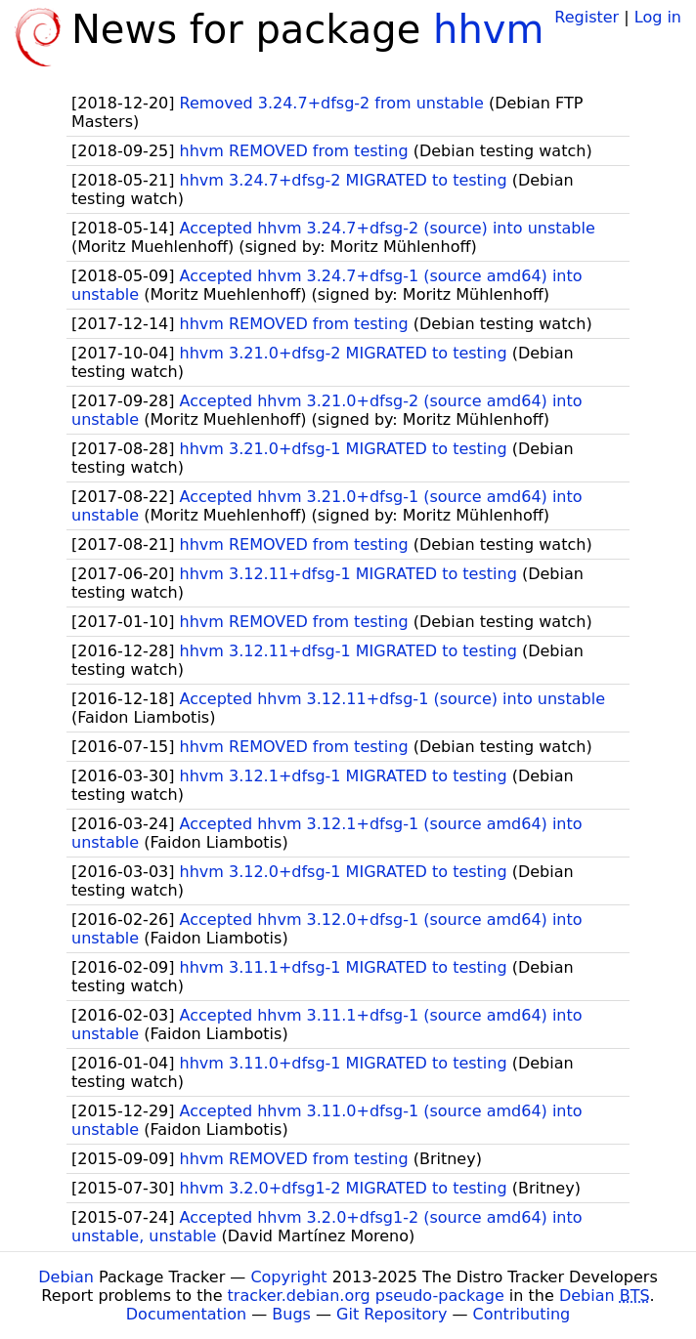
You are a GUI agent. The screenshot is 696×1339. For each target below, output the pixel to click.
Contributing (522, 1314)
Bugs (291, 1314)
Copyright (288, 1277)
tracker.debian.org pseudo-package (366, 1295)
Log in (657, 17)
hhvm (488, 29)
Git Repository (391, 1314)
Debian (66, 1277)
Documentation (186, 1314)
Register (586, 17)
